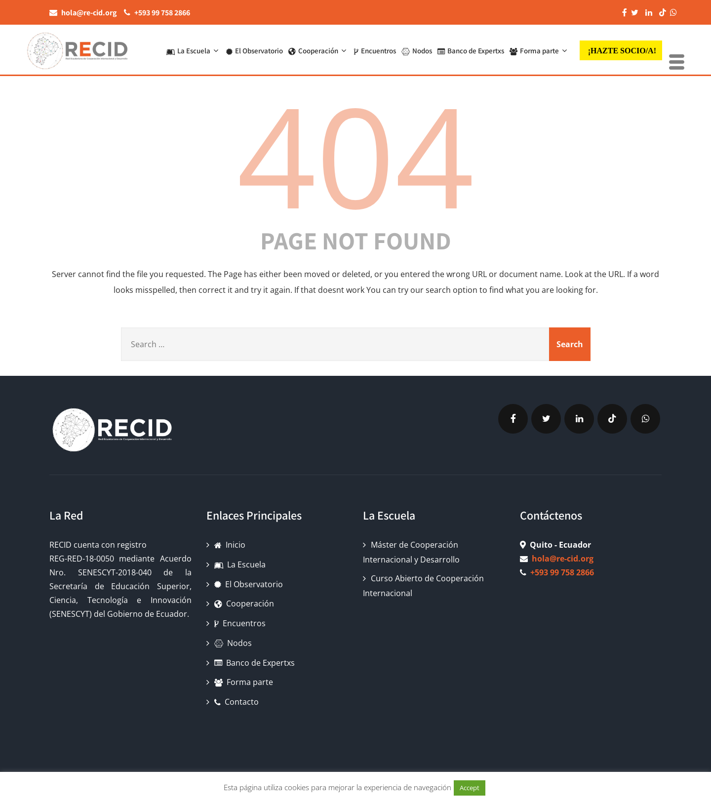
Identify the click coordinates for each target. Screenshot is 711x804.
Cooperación (318, 50)
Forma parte (539, 50)
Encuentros (375, 50)
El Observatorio (254, 50)
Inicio (229, 544)
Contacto (236, 701)
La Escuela (193, 50)
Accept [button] (469, 787)
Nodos (416, 50)
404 (355, 155)
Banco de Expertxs (470, 50)
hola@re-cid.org (562, 558)
